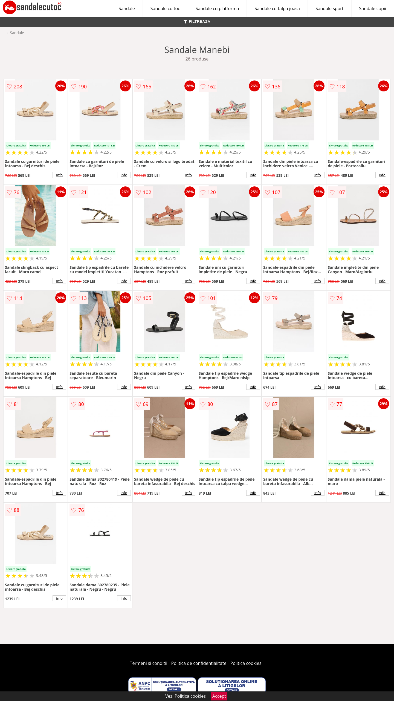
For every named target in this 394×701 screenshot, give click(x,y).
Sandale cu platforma (217, 8)
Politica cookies (246, 663)
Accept (219, 696)
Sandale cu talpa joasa (277, 8)
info (59, 174)
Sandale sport (329, 8)
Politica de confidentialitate (199, 663)
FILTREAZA (197, 21)
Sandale (127, 8)
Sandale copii (372, 8)
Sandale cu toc (165, 8)
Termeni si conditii (148, 663)
